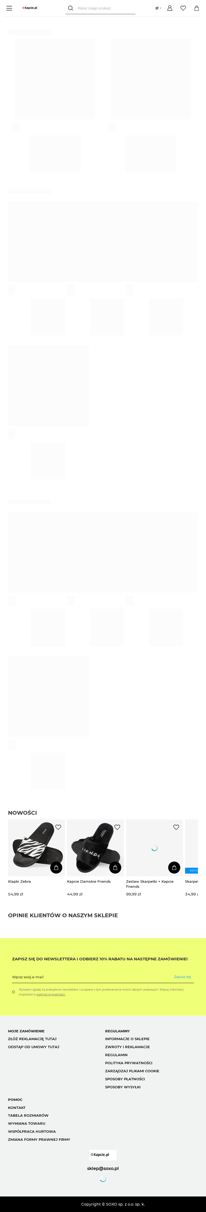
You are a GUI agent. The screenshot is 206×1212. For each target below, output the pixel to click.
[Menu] (10, 8)
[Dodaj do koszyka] (56, 868)
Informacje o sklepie (127, 1039)
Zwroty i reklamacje (127, 1047)
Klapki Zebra (19, 881)
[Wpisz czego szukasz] (100, 8)
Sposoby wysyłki (123, 1087)
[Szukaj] (71, 8)
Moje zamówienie (26, 1031)
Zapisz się (182, 977)
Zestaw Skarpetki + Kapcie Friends (150, 883)
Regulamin (116, 1055)
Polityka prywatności (128, 1063)
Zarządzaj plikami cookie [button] (132, 1071)
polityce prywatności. (50, 994)
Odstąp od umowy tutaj (33, 1047)
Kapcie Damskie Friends (89, 881)
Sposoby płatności (125, 1079)
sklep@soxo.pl (103, 1168)
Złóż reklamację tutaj (32, 1039)
